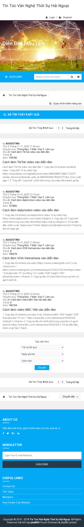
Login (50, 17)
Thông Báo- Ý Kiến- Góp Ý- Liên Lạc (35, 149)
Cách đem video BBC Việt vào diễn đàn (31, 299)
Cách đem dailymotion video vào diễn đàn (33, 200)
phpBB (34, 522)
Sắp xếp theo (42, 341)
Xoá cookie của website (16, 502)
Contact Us (9, 486)
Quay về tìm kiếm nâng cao (65, 103)
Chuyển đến (70, 396)
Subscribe (42, 464)
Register (65, 17)
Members (8, 497)
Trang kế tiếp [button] (72, 128)
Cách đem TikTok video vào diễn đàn (30, 152)
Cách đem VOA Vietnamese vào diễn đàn (33, 248)
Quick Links (13, 76)
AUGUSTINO (13, 143)
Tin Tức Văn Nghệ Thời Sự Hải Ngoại (36, 5)
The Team (8, 491)
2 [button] (62, 128)
